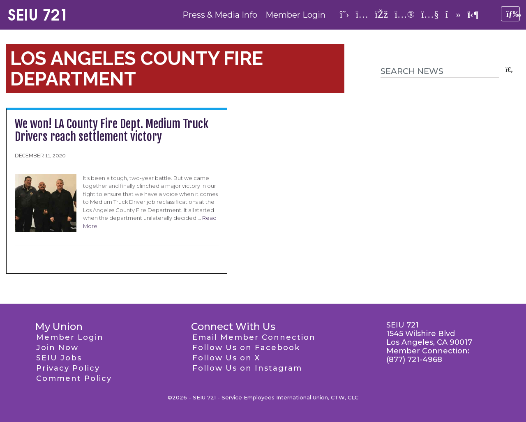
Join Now (57, 347)
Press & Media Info (219, 15)
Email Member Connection (254, 337)
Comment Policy (74, 378)
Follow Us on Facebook (246, 347)
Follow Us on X (226, 357)
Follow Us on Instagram (247, 368)
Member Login (295, 15)
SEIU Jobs (59, 357)
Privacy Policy (68, 368)
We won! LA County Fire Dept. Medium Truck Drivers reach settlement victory (111, 130)
